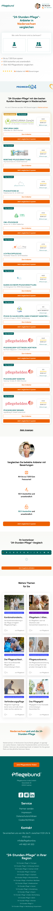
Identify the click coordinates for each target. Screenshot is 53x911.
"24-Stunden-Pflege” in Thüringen (26, 863)
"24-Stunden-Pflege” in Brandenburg (26, 889)
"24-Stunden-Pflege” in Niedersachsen (26, 883)
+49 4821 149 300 (26, 844)
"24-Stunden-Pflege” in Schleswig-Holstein (26, 866)
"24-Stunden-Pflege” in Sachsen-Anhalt (26, 869)
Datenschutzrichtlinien (26, 816)
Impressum (26, 812)
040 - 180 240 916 (47, 7)
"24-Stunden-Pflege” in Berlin (26, 898)
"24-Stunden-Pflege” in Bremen (26, 900)
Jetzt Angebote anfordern (26, 568)
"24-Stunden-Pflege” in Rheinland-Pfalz (26, 877)
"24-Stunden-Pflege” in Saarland (26, 875)
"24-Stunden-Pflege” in (26, 903)
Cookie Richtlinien (26, 820)
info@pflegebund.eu (26, 840)
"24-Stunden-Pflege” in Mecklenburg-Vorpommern (26, 906)
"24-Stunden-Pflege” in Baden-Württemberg (26, 895)
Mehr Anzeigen (26, 430)
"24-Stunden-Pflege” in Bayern (26, 892)
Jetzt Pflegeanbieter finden (26, 765)
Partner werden (26, 808)
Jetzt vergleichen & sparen (26, 139)
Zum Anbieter (26, 134)
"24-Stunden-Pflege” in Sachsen (26, 872)
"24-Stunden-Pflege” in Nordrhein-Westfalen (26, 880)
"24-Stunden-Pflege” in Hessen (26, 886)
